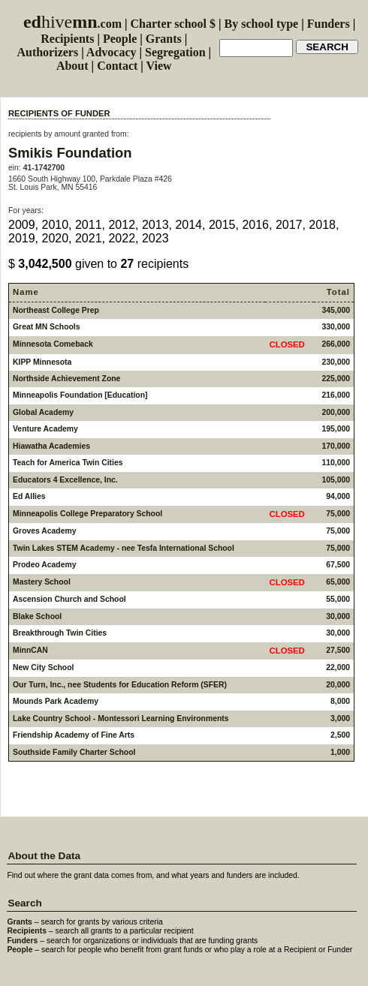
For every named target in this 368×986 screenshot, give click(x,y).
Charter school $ (173, 23)
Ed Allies (29, 496)
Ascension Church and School (69, 599)
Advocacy (111, 52)
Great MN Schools (46, 327)
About (72, 65)
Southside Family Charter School (74, 752)
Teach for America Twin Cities (67, 462)
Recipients (67, 38)
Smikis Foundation (70, 153)
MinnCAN (30, 650)
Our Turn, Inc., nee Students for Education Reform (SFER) (120, 685)
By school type (262, 23)
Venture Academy (45, 429)
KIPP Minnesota (42, 362)
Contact (117, 65)
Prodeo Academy (45, 565)
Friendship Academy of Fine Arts (73, 735)
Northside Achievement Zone (66, 378)
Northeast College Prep (56, 310)
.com (72, 23)
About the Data (44, 855)
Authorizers (47, 52)
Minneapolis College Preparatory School (87, 514)
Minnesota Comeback (53, 344)
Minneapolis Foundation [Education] (80, 395)
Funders (328, 23)
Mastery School (42, 582)
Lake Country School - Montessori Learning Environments (121, 718)
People (120, 38)
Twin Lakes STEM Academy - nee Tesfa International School (123, 548)
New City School (43, 667)
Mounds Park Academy (55, 701)
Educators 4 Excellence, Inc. (65, 480)
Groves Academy (45, 531)
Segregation (175, 52)
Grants (164, 38)
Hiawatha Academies (51, 446)
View (159, 65)
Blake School (37, 616)
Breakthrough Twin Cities (60, 633)
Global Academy (43, 412)
